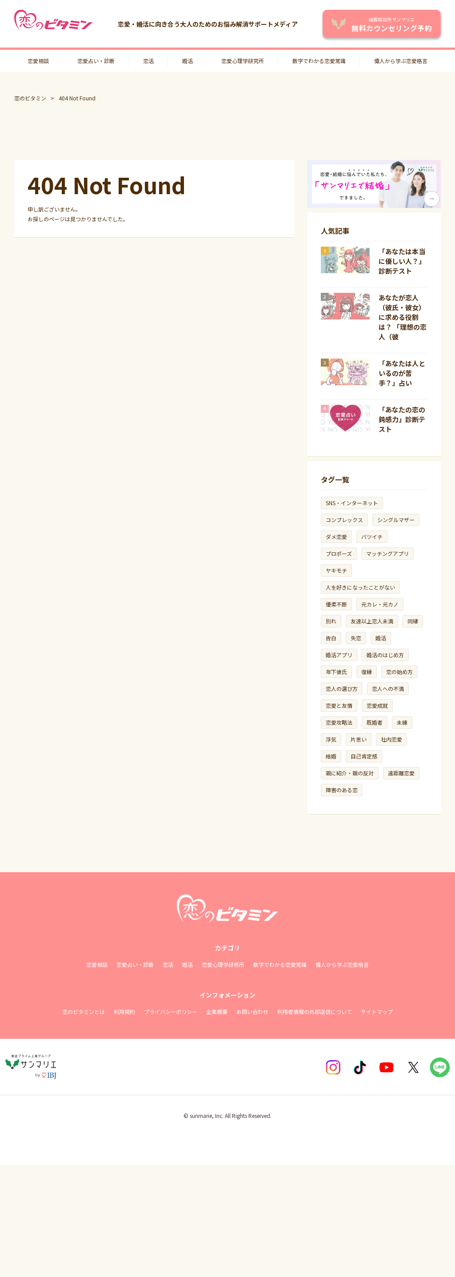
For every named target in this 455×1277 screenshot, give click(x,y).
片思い (359, 739)
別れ (331, 621)
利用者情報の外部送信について (314, 1011)
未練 (402, 722)
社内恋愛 (391, 739)
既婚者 (375, 722)
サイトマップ (377, 1011)
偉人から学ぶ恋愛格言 (400, 60)
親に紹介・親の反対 (350, 773)
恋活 (148, 60)
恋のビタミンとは (83, 1011)
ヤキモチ (336, 570)
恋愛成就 (377, 705)
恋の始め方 (399, 671)
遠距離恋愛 (401, 773)
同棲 (412, 621)
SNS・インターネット (352, 503)
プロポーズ (339, 553)
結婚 (331, 756)
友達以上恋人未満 (372, 621)
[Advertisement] (227, 131)
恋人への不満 (388, 688)
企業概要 (217, 1011)
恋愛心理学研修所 (223, 964)
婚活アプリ (339, 654)
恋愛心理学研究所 (242, 60)
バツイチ (372, 536)
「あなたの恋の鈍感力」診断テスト (402, 419)
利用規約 (124, 1011)
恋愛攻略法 (339, 722)
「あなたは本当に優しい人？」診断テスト (402, 261)
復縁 (366, 671)
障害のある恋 (342, 790)
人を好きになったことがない (360, 587)
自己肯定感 (364, 756)
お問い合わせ (252, 1011)
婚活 (187, 60)
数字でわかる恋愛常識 (319, 60)
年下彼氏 (336, 671)
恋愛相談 (38, 60)
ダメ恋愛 (336, 536)
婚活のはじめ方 (385, 654)
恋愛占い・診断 (96, 60)
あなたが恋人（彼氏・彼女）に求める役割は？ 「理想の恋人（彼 (403, 317)
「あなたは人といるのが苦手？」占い (402, 373)
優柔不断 (336, 604)
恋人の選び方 (342, 688)
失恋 (356, 638)
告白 (331, 638)
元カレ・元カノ (380, 604)
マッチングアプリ (387, 553)
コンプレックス (344, 519)
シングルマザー (396, 519)
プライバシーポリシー (170, 1011)
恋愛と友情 (339, 705)
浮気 (331, 739)
